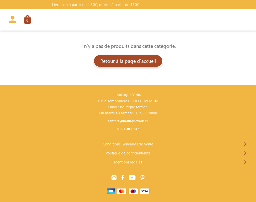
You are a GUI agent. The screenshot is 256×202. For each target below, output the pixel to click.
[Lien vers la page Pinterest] (142, 178)
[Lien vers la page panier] (25, 20)
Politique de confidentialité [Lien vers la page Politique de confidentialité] (128, 152)
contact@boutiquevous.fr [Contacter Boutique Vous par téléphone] (128, 121)
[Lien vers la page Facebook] (123, 178)
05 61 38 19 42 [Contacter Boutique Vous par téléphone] (128, 129)
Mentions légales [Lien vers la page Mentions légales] (128, 161)
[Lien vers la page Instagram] (114, 178)
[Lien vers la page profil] (12, 20)
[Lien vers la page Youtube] (132, 178)
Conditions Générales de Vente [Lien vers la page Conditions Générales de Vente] (128, 143)
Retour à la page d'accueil (128, 60)
